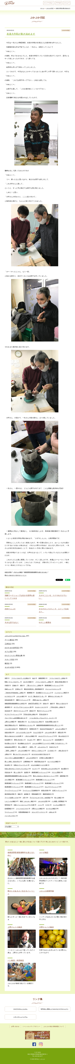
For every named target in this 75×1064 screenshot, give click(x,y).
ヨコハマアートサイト (38, 812)
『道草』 (31, 747)
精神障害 (29, 692)
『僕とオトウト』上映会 (33, 685)
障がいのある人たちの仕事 (13, 736)
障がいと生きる (61, 703)
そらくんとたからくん (52, 689)
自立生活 (7, 711)
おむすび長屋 (27, 682)
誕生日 (31, 711)
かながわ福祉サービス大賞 (39, 765)
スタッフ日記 (9, 659)
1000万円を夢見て (33, 703)
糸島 (21, 685)
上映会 (7, 754)
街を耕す (7, 765)
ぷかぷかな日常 (42, 801)
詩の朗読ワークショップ (43, 692)
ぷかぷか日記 (50, 8)
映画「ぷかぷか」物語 (27, 801)
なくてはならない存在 (35, 721)
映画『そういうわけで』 (12, 682)
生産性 (26, 772)
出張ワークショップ (58, 790)
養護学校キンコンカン (26, 725)
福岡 (38, 740)
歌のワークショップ (43, 711)
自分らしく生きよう (38, 750)
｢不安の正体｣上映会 (29, 714)
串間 (6, 678)
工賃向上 (18, 689)
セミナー (35, 768)
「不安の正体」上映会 (56, 707)
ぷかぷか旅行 (20, 696)
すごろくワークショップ (12, 714)
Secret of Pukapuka (46, 729)
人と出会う (50, 750)
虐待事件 (7, 707)
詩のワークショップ (20, 711)
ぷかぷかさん (42, 747)
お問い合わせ (15, 1026)
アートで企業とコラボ (11, 797)
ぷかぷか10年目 (31, 758)
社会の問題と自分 (50, 721)
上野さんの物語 (9, 721)
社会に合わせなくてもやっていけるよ (16, 768)
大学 (24, 797)
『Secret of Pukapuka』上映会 (14, 692)
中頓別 (7, 685)
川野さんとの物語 (37, 808)
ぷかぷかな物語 (22, 750)
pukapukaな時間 (10, 747)
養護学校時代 (47, 794)
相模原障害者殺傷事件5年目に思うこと (48, 725)
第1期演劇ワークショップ (33, 787)
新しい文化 (17, 772)
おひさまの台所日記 (12, 648)
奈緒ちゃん (8, 689)
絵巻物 (26, 794)
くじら (40, 805)
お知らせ (51, 812)
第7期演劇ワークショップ (24, 779)
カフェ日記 (9, 651)
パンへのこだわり (10, 816)
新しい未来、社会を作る (12, 761)
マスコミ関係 (56, 772)
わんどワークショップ (51, 787)
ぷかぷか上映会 (60, 729)
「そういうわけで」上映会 (57, 678)
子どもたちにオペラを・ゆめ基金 (40, 797)
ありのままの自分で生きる (40, 754)
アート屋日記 (9, 640)
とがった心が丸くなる (22, 732)
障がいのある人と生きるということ (16, 575)
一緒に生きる (62, 750)
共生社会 (7, 772)
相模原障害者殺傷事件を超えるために (35, 572)
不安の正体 (42, 714)
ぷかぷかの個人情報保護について (53, 1026)
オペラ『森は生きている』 (36, 696)
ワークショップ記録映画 (30, 790)
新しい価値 (21, 747)
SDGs (44, 703)
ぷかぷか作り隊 (49, 732)
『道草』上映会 (9, 750)
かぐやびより (9, 696)
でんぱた (30, 740)
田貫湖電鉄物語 (23, 812)
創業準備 (62, 776)
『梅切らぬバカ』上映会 (39, 700)
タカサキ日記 (65, 30)
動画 (19, 794)
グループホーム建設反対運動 (13, 758)
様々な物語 (57, 797)
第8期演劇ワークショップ (39, 772)
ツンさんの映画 (57, 805)
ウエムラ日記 (37, 732)
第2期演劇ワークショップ (13, 787)
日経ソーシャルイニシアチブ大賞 (24, 805)
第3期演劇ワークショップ (53, 783)
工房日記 (8, 644)
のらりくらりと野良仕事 (13, 655)
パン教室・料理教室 (58, 801)
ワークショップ (9, 812)
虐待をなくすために (54, 696)
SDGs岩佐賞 (8, 700)
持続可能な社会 (39, 761)
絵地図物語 (8, 808)
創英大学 (60, 732)
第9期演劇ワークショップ (53, 685)
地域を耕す (21, 721)
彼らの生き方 (62, 736)
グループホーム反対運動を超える (15, 718)
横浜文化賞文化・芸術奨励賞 (33, 689)
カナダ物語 (8, 779)
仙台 (33, 678)
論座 (51, 703)
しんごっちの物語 (10, 801)
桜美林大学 (32, 729)
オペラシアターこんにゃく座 (22, 707)
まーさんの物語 (51, 808)
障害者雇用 (35, 794)
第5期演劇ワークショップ (13, 783)
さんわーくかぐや (40, 707)
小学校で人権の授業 (45, 758)
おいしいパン (47, 740)
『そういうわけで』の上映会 (20, 678)
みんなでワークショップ (46, 736)
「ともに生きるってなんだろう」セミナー (42, 718)
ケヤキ (47, 805)
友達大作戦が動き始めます (63, 8)
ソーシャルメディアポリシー (31, 1026)
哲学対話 (7, 805)
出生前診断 (58, 740)
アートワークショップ (11, 790)
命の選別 (64, 768)
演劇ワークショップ (22, 700)
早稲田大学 (22, 729)
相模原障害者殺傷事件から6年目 (15, 703)
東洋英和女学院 (9, 794)
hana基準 (7, 740)
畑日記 (7, 663)
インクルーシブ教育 (60, 692)
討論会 (14, 685)
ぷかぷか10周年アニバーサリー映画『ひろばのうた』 (48, 743)
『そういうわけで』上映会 (43, 682)
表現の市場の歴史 (60, 682)
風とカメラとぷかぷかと (20, 754)
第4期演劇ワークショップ (33, 783)
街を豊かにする (9, 743)
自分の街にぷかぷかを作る (49, 768)
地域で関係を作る (10, 725)
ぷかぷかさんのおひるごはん (15, 636)
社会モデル (52, 747)
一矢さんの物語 (18, 572)
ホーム (42, 8)
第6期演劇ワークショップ (44, 779)
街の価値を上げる (23, 743)
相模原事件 (41, 678)
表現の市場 (44, 790)
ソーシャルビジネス (22, 808)
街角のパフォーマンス (20, 765)
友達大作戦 (8, 572)
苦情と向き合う (19, 740)
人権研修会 (26, 761)
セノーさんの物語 (52, 761)
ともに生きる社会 (10, 729)
